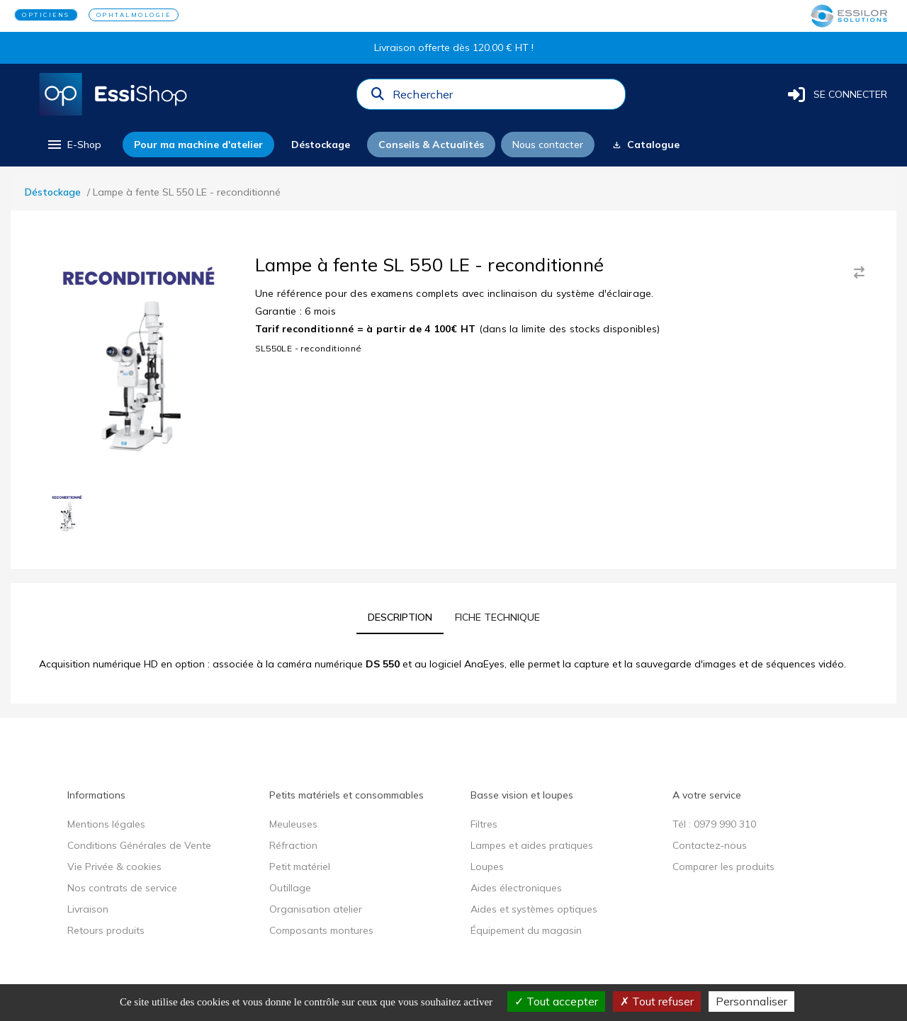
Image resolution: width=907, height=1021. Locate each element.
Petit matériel (299, 866)
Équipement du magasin (526, 930)
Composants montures (321, 930)
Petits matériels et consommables (346, 795)
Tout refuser (657, 1001)
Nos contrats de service (122, 887)
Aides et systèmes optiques (534, 909)
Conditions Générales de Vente (139, 845)
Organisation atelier (315, 909)
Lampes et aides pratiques (532, 845)
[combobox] (504, 97)
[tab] (400, 617)
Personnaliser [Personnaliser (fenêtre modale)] (751, 1001)
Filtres (484, 824)
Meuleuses (293, 824)
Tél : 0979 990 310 (714, 824)
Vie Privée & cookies (114, 866)
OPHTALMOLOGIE (133, 14)
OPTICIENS (46, 14)
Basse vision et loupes (522, 795)
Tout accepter (556, 1001)
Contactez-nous (709, 845)
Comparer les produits (723, 866)
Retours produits (106, 930)
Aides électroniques (516, 887)
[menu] (73, 144)
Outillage (290, 887)
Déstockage (53, 192)
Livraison (87, 909)
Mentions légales (106, 824)
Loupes (487, 866)
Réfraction (293, 845)
